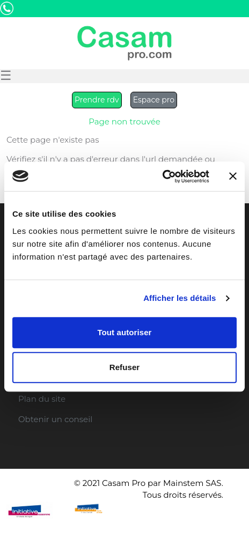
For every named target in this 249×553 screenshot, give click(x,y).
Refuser (124, 367)
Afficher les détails (179, 298)
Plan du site (41, 399)
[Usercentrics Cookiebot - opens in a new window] (162, 176)
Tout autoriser (124, 332)
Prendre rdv (97, 100)
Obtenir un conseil (55, 419)
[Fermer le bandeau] (233, 176)
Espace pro (153, 100)
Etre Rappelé (165, 21)
